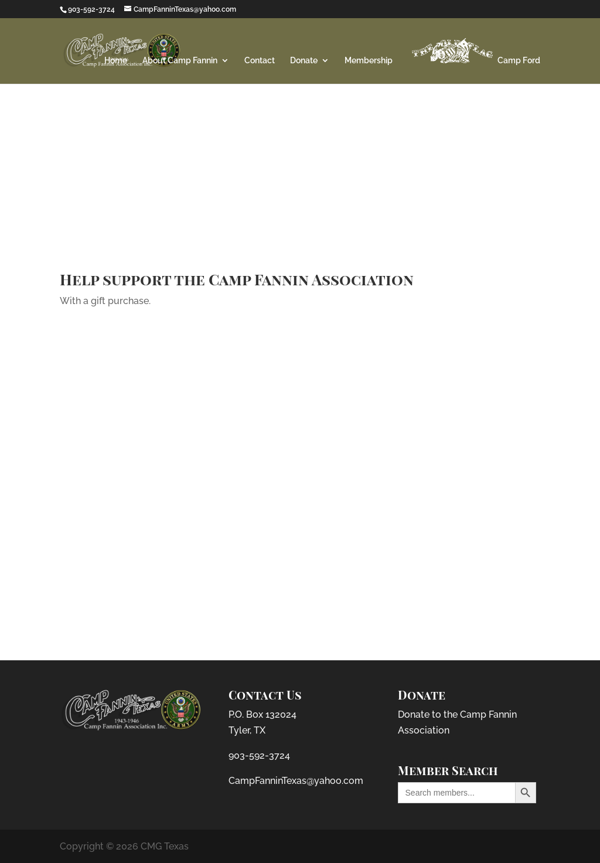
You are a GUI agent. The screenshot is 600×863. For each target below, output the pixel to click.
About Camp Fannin (179, 60)
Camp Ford (474, 51)
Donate (304, 60)
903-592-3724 (259, 755)
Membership (369, 60)
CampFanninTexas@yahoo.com (296, 780)
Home (115, 60)
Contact (259, 60)
